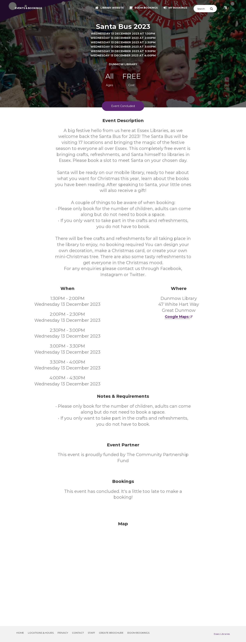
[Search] (202, 8)
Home (20, 632)
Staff (91, 632)
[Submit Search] (213, 8)
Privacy (63, 632)
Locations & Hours (41, 632)
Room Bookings (138, 632)
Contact (78, 632)
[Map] (123, 569)
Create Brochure (111, 632)
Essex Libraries (222, 633)
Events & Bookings (28, 8)
